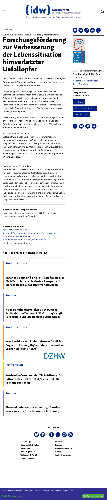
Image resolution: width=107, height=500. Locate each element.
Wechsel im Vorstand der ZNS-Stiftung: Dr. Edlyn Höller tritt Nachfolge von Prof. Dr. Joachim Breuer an (34, 379)
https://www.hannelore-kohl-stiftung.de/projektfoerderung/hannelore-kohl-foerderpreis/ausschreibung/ (25, 239)
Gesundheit (25, 448)
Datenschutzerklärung (63, 448)
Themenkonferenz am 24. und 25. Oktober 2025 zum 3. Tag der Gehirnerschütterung (33, 409)
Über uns (58, 442)
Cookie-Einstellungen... (11, 496)
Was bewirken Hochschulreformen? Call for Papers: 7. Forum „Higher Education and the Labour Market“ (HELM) (35, 345)
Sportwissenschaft (84, 108)
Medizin (79, 102)
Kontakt (58, 452)
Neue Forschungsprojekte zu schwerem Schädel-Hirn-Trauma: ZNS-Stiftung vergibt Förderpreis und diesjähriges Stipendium (35, 313)
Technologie (25, 441)
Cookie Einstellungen (63, 455)
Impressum (59, 445)
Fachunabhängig (27, 458)
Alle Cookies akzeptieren (93, 496)
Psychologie (81, 114)
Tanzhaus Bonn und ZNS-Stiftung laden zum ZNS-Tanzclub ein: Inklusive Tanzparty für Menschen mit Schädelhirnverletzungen (35, 281)
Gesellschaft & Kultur (29, 445)
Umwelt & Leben (27, 451)
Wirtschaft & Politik (28, 455)
